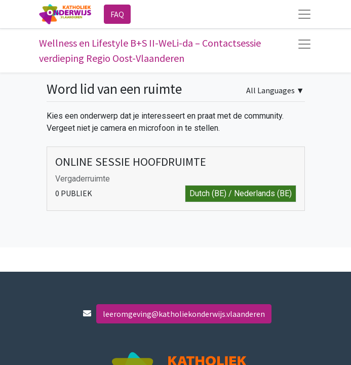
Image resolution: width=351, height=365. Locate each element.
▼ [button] (275, 90)
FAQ (117, 14)
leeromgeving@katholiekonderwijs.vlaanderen (184, 314)
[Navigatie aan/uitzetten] (304, 44)
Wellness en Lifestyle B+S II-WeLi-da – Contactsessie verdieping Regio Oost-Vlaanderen (150, 50)
